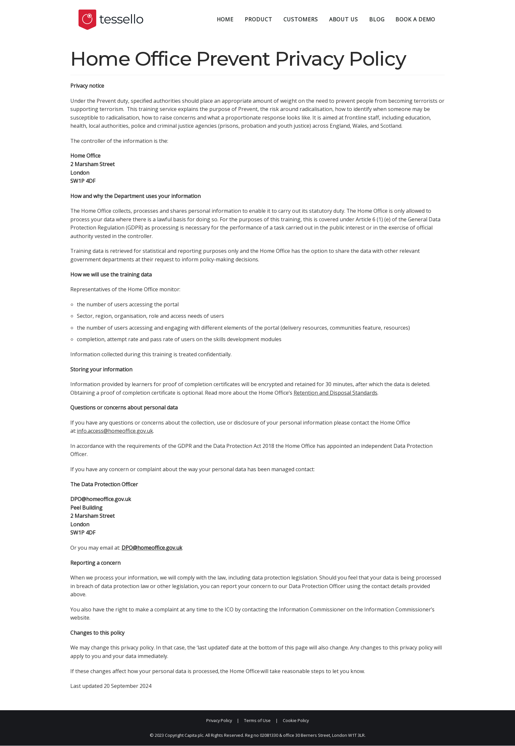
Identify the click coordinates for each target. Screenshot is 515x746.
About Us (343, 19)
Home (225, 19)
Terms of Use (257, 721)
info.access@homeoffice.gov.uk (115, 431)
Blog (377, 19)
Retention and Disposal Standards (335, 392)
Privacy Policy (219, 721)
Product (258, 19)
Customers (300, 19)
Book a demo (415, 19)
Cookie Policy (296, 721)
